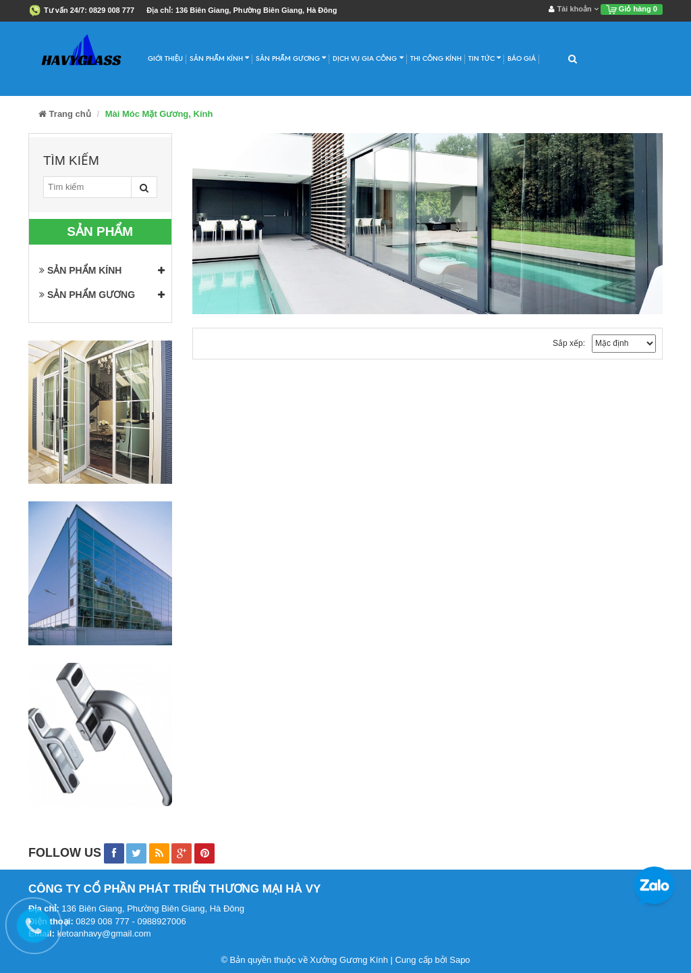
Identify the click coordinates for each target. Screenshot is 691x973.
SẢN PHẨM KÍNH (80, 270)
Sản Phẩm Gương (291, 58)
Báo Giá (521, 58)
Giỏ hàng (631, 9)
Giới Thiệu (165, 58)
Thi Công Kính (436, 58)
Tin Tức (484, 58)
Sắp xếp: (569, 343)
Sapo (459, 960)
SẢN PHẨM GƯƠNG (87, 294)
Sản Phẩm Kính (219, 58)
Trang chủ (64, 114)
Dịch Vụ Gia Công (368, 58)
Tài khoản (573, 9)
